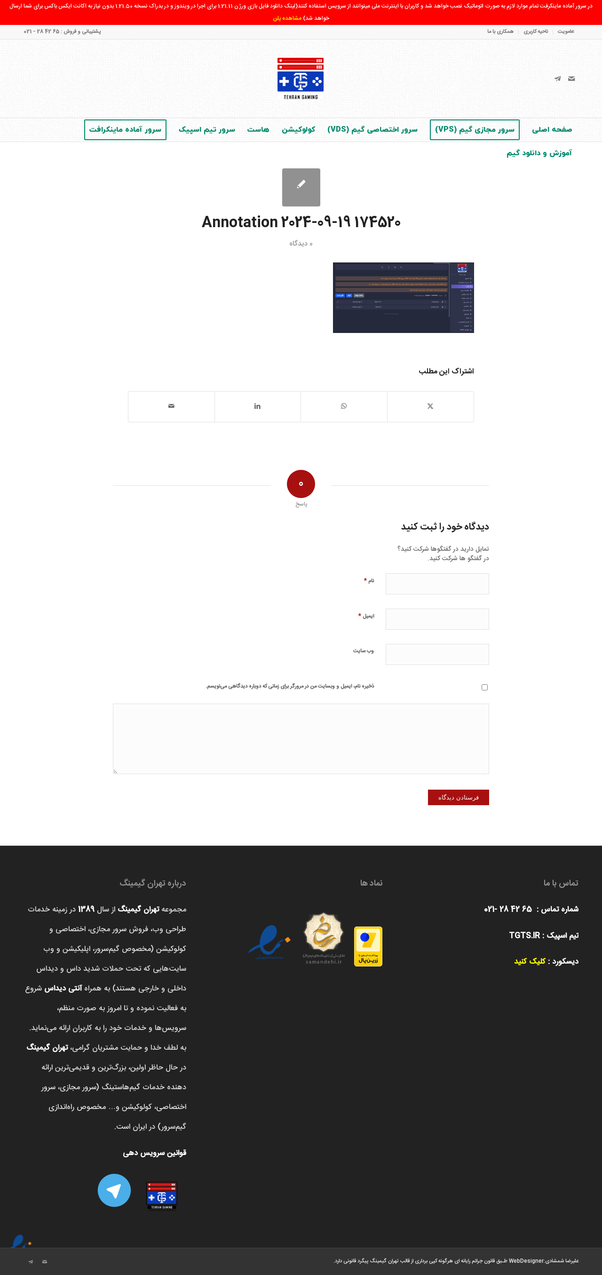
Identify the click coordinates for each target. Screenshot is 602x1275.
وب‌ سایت (363, 651)
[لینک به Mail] (571, 78)
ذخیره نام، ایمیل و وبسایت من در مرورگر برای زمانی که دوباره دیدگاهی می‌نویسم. (290, 686)
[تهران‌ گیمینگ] (301, 79)
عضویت (566, 32)
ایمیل (366, 616)
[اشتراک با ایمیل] (171, 406)
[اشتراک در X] (431, 406)
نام (369, 581)
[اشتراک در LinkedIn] (258, 406)
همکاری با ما (500, 32)
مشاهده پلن (287, 18)
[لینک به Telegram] (557, 78)
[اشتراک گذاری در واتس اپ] (344, 406)
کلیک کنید (530, 962)
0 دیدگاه (301, 244)
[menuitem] (563, 32)
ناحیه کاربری (535, 32)
